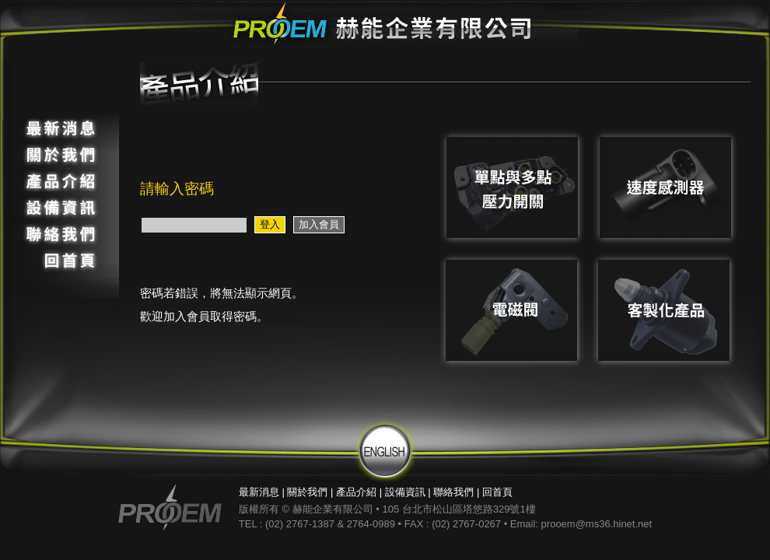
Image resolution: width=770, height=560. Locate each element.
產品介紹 (356, 492)
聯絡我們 (453, 492)
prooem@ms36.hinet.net (597, 524)
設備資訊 (405, 492)
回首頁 (497, 492)
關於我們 (307, 492)
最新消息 (259, 492)
